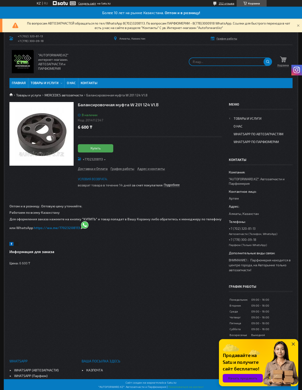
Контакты (89, 83)
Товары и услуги (45, 83)
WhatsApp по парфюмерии (256, 142)
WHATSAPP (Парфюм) (31, 376)
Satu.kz (171, 382)
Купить (96, 148)
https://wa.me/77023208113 (57, 228)
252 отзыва (226, 3)
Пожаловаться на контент (186, 386)
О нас (71, 83)
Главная (19, 83)
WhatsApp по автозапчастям (258, 134)
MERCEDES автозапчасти (64, 95)
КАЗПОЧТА (94, 370)
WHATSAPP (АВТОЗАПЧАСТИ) (36, 370)
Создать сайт (87, 3)
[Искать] (268, 61)
